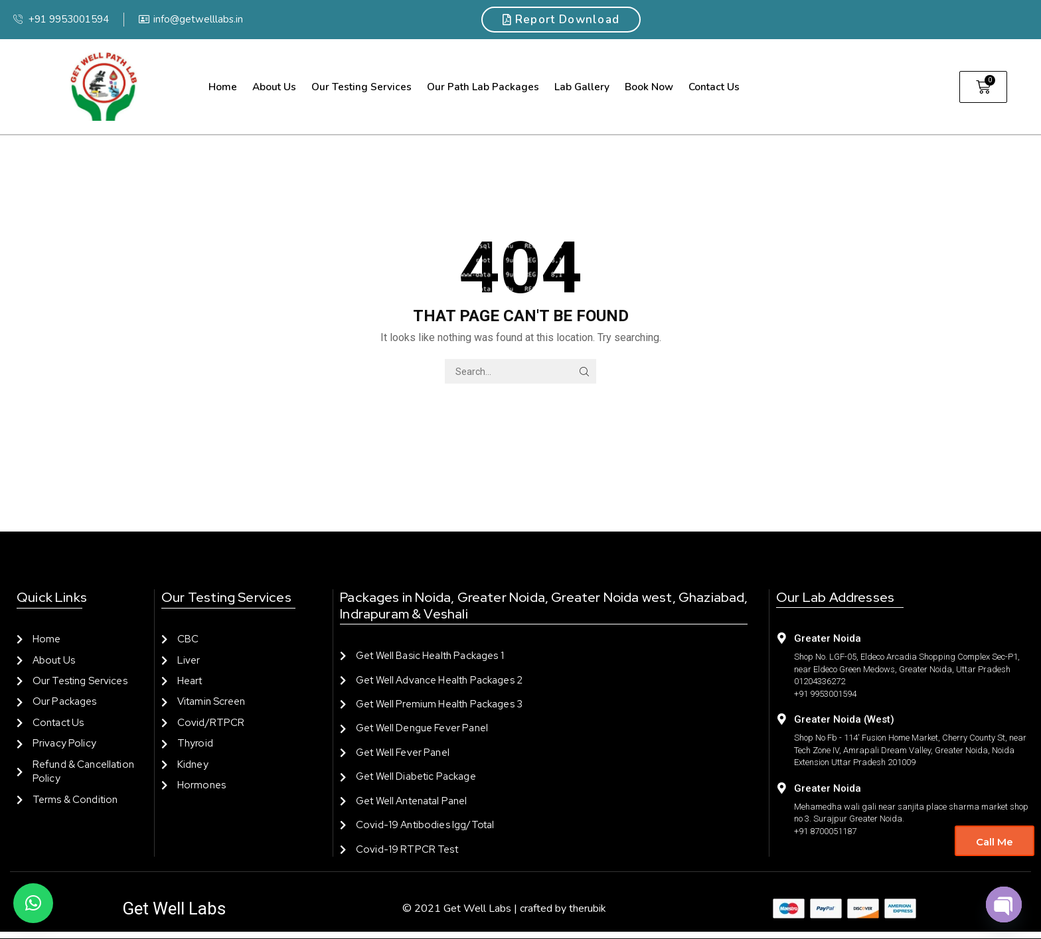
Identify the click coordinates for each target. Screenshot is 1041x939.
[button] (33, 903)
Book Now (649, 87)
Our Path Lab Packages (483, 87)
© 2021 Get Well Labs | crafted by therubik (504, 908)
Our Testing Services (361, 87)
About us (274, 87)
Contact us (714, 87)
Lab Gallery (581, 87)
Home (222, 87)
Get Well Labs (174, 908)
